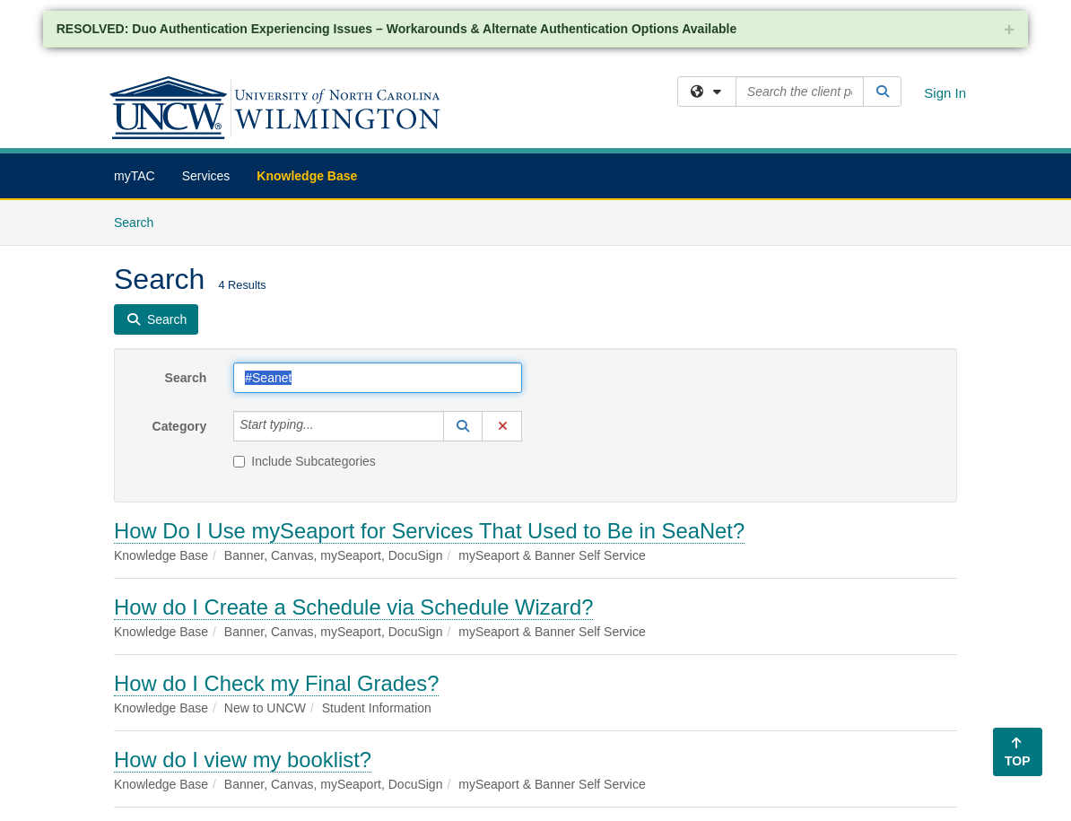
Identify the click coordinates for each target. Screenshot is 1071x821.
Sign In (945, 92)
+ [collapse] (1009, 29)
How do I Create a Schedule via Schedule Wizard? (353, 607)
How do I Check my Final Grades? (276, 683)
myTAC (134, 176)
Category (179, 426)
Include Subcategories (304, 461)
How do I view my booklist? (242, 759)
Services (206, 176)
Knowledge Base (307, 176)
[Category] (324, 426)
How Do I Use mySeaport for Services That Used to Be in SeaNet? (429, 531)
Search (140, 221)
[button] (463, 426)
